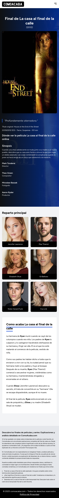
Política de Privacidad (29, 494)
